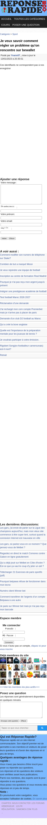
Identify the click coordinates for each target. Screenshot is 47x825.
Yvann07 (16, 55)
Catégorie (5, 34)
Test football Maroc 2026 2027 (15, 301)
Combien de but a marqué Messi (16, 268)
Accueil (6, 19)
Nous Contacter (21, 810)
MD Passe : (9, 639)
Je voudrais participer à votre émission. (19, 343)
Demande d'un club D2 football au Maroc (20, 322)
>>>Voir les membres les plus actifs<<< (19, 691)
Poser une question (25, 25)
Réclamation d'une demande (14, 307)
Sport (15, 34)
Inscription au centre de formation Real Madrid (23, 280)
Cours (5, 25)
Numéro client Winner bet (12, 594)
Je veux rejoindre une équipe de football (20, 274)
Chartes (6, 810)
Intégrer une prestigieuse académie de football (23, 295)
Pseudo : (9, 632)
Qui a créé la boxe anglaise (13, 328)
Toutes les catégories (29, 19)
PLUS (34, 816)
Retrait (3, 359)
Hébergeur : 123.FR (12, 813)
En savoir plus (40, 805)
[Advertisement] (23, 97)
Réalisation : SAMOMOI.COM (16, 816)
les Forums (37, 810)
